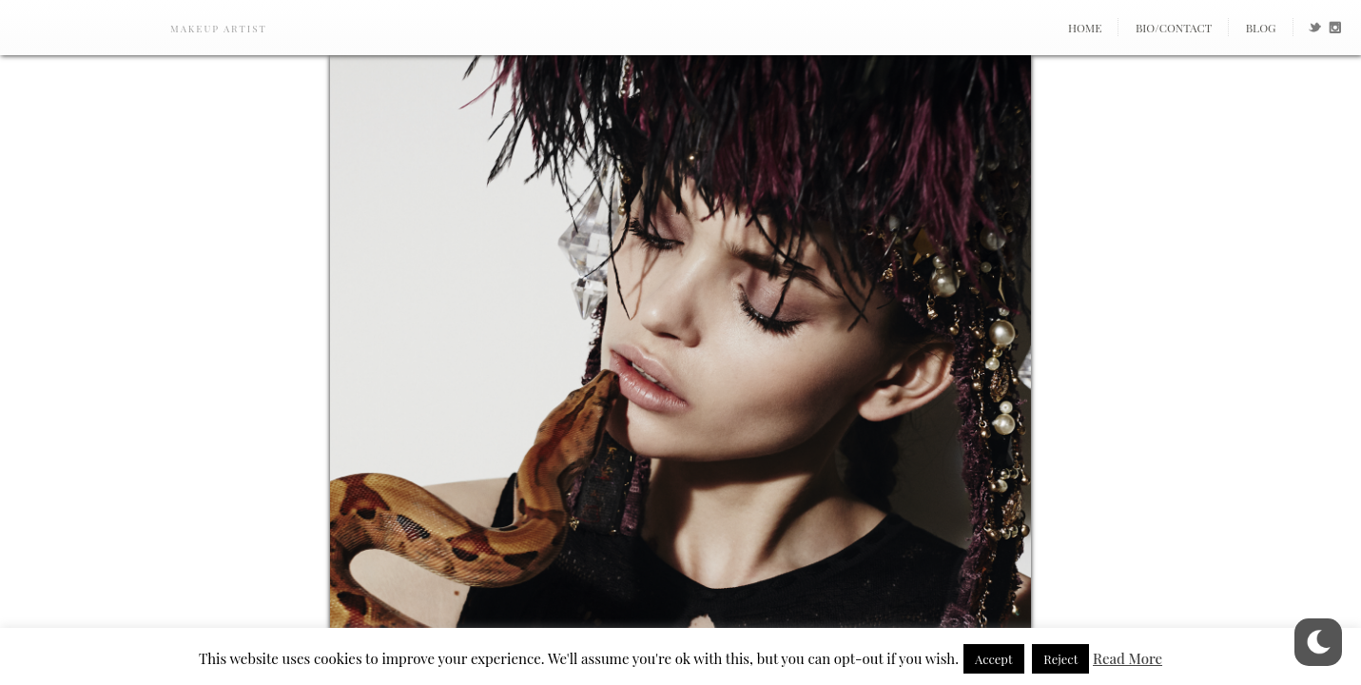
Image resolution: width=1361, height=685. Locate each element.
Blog (1261, 27)
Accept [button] (994, 659)
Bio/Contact (1174, 27)
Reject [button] (1060, 659)
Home (1085, 27)
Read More (1127, 658)
